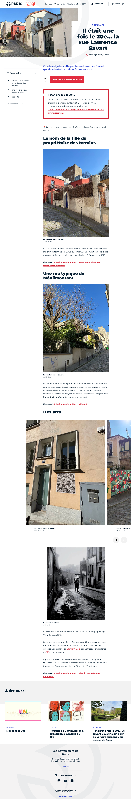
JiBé (48, 652)
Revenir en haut (16, 104)
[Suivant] (124, 540)
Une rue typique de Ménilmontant (20, 91)
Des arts (15, 97)
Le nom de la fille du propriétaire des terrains (21, 83)
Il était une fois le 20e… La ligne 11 (71, 404)
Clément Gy (72, 649)
